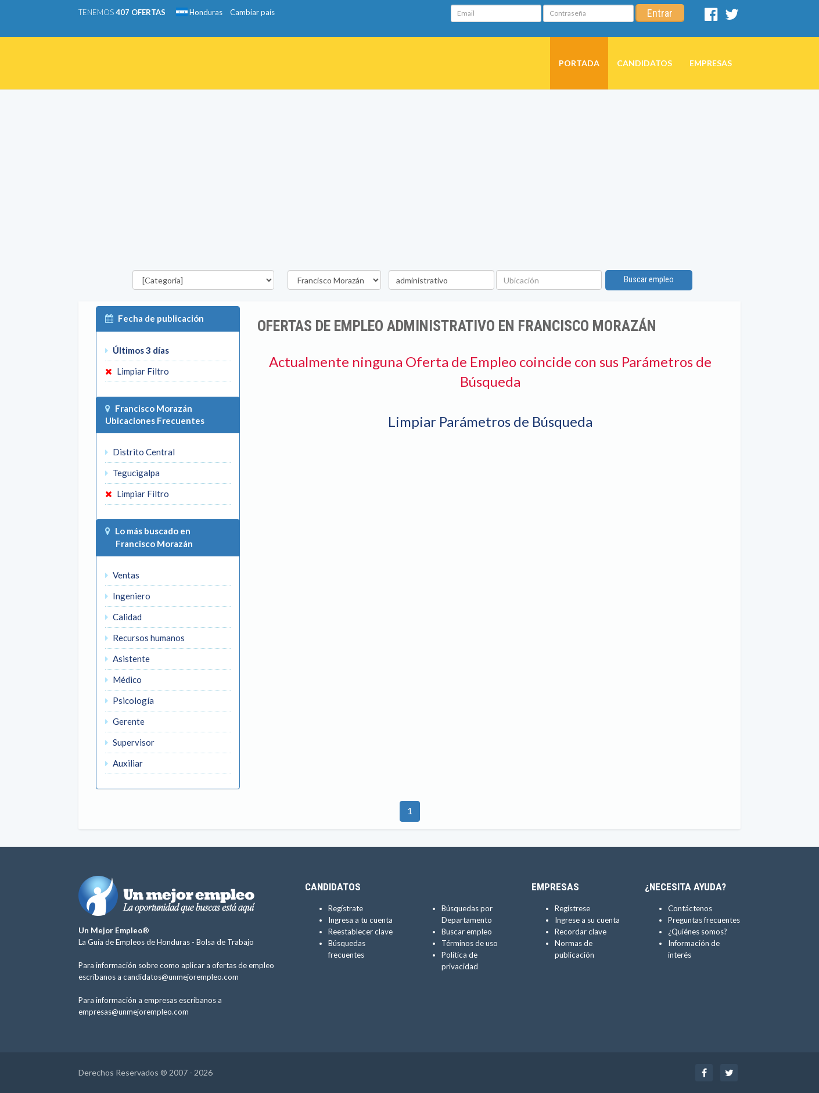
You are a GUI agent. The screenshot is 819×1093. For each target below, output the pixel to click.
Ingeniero (127, 596)
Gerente (125, 721)
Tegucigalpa (132, 473)
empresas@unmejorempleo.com (133, 1011)
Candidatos (644, 63)
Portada (579, 63)
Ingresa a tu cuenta (360, 920)
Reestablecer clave (360, 931)
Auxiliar (124, 763)
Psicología (129, 700)
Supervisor (130, 742)
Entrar (660, 13)
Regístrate (345, 908)
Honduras (199, 12)
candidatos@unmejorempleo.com (181, 976)
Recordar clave (580, 931)
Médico (123, 679)
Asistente (127, 658)
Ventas (122, 575)
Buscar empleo (649, 279)
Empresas (710, 63)
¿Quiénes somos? (697, 931)
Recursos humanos (145, 637)
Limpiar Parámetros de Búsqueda (490, 421)
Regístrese (572, 908)
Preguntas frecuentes (704, 920)
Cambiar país (252, 12)
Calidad (123, 617)
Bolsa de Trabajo (225, 942)
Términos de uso (469, 943)
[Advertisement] (409, 183)
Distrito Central (140, 452)
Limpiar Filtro (137, 371)
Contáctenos (690, 908)
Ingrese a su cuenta (587, 920)
